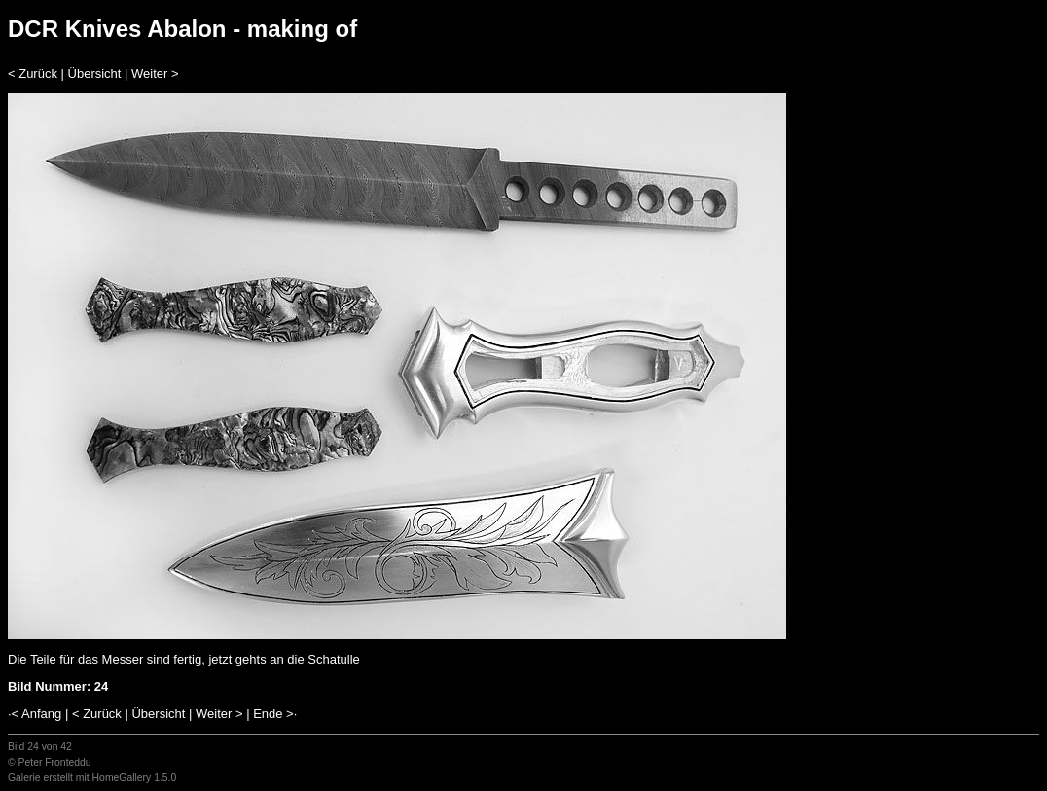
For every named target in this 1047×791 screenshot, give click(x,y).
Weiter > (155, 73)
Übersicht (95, 73)
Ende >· (275, 713)
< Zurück (32, 73)
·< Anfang (34, 713)
